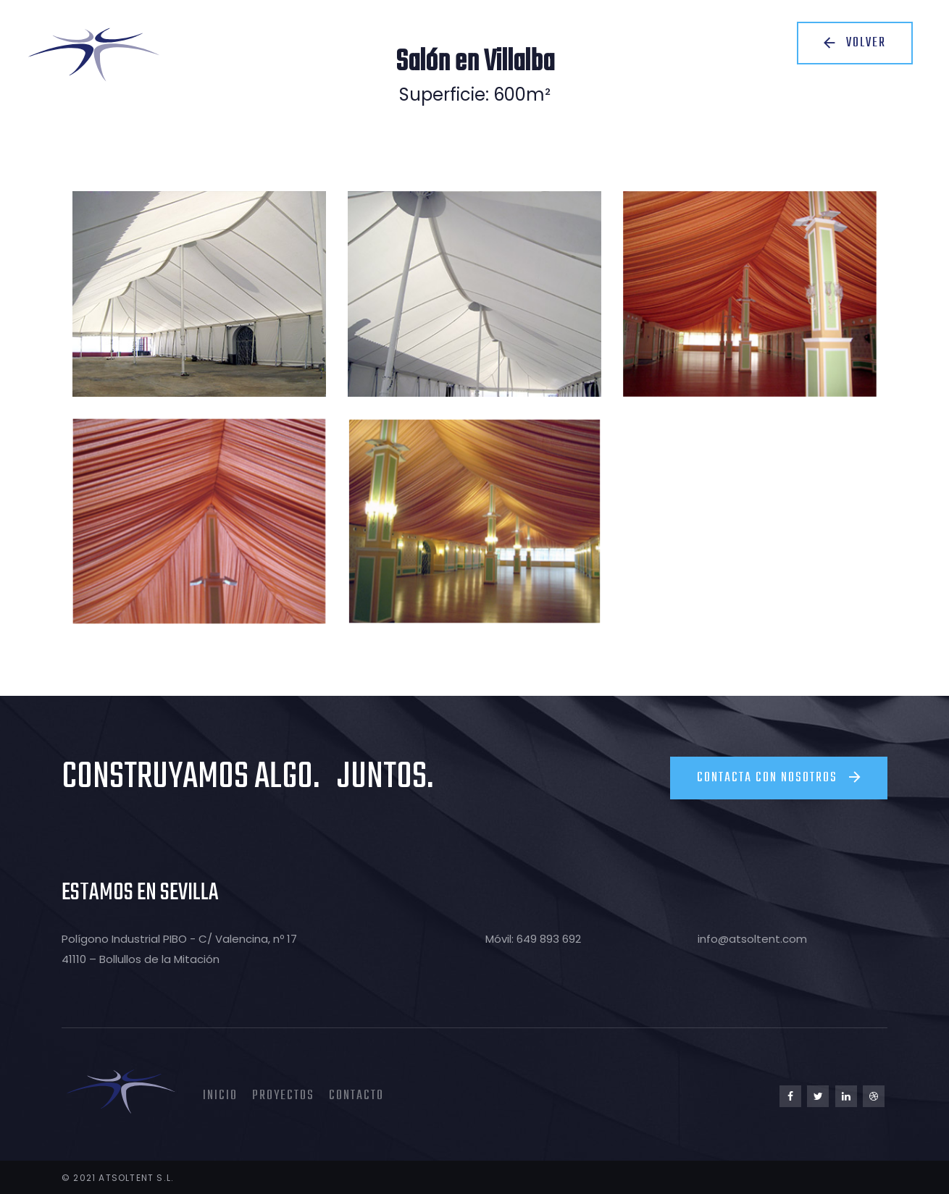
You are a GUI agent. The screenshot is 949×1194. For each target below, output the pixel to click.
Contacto (356, 1094)
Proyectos (283, 1094)
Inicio (220, 1094)
